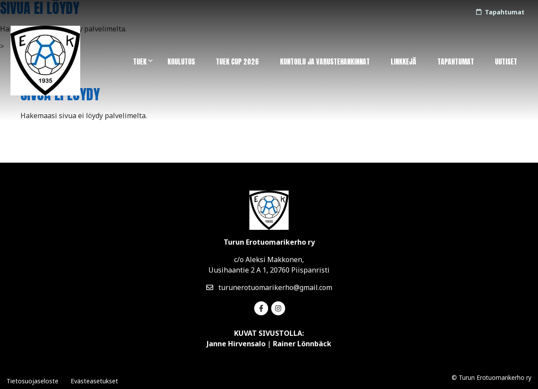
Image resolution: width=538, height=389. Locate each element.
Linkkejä (403, 61)
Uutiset (506, 61)
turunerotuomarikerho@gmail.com (269, 287)
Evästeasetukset (94, 381)
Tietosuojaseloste (32, 381)
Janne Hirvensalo (236, 343)
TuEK (139, 61)
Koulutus (181, 61)
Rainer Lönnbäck (302, 343)
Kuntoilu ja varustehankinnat (325, 61)
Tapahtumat (455, 61)
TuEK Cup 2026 (237, 61)
